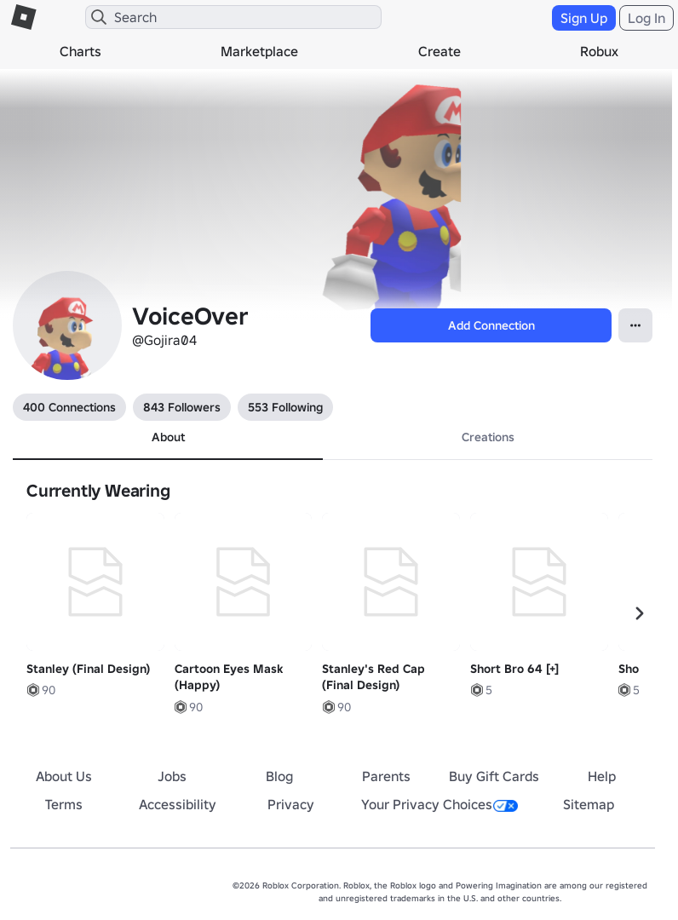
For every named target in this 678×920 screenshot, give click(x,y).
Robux (599, 51)
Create (439, 51)
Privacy (290, 804)
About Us (64, 776)
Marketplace (259, 51)
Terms (64, 804)
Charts (80, 51)
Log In (646, 17)
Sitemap (588, 804)
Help (602, 776)
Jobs (172, 776)
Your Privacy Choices (439, 804)
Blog (279, 776)
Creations (488, 437)
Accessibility (177, 804)
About (168, 437)
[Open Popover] (635, 325)
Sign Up (583, 17)
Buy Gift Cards (494, 776)
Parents (386, 776)
